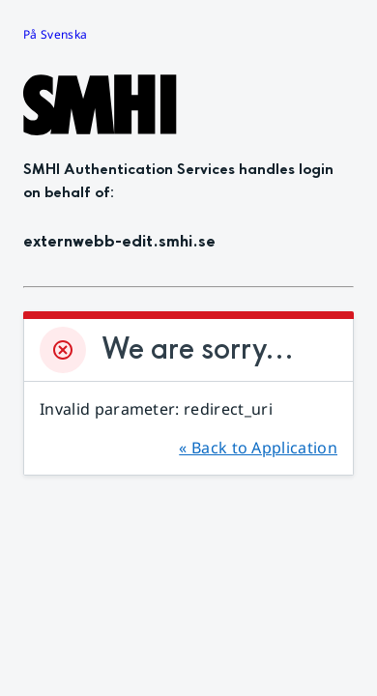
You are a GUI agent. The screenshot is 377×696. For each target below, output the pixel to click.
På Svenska (55, 34)
